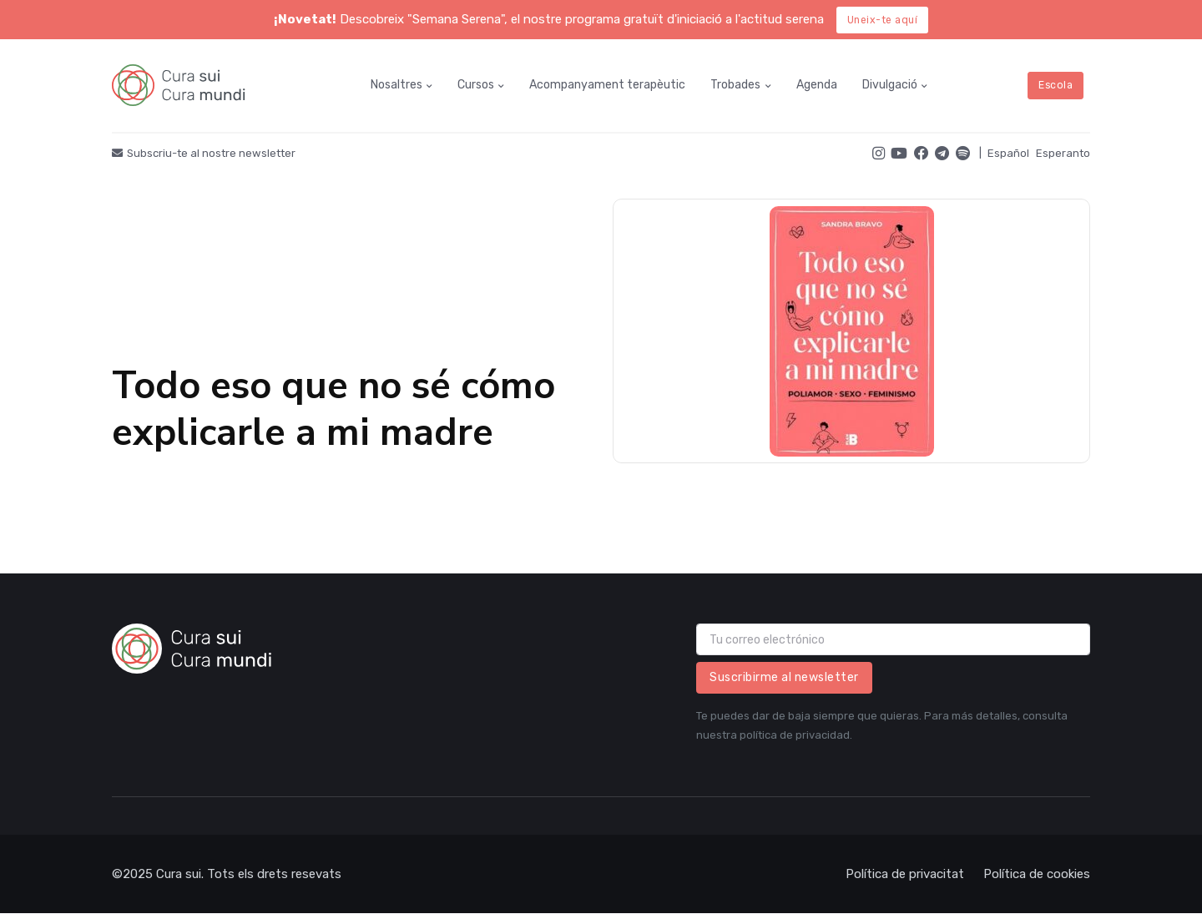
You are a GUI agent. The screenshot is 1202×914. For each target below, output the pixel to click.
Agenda (816, 85)
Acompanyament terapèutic (607, 85)
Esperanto (1063, 153)
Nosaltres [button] (396, 85)
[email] (893, 639)
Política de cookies (1036, 873)
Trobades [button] (735, 85)
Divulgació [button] (889, 85)
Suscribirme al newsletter (784, 677)
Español (1008, 153)
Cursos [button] (475, 85)
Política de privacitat (905, 873)
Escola (1055, 85)
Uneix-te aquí (882, 20)
